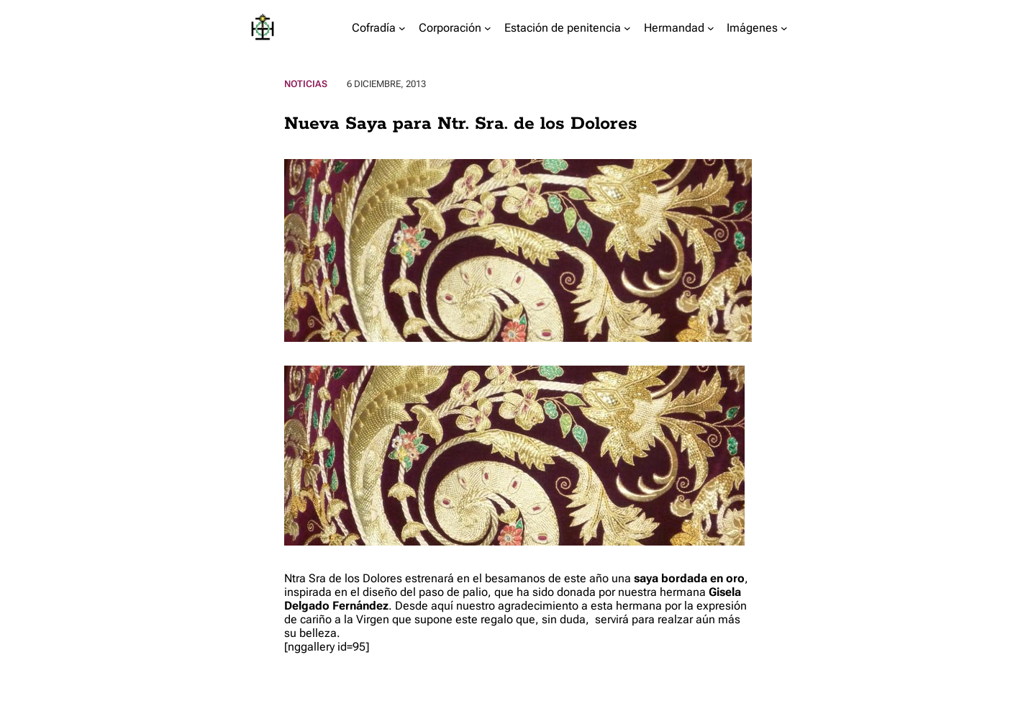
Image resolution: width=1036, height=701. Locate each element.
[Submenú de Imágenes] (784, 28)
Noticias (305, 83)
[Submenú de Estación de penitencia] (627, 28)
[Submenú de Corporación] (487, 28)
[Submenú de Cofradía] (402, 28)
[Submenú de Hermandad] (710, 28)
